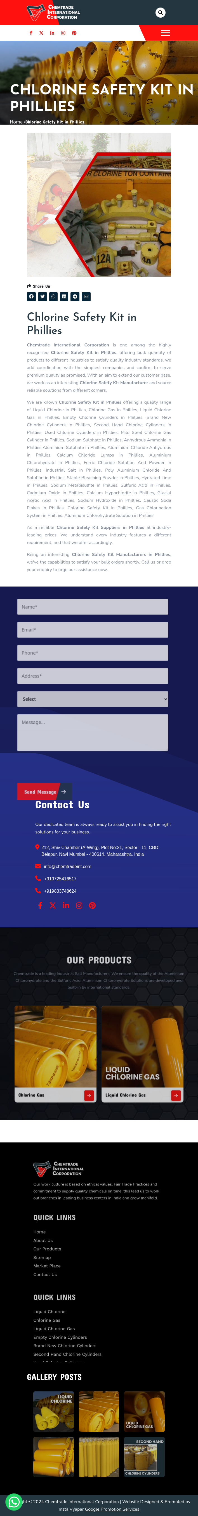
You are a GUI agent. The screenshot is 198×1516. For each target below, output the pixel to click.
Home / (17, 122)
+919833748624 (56, 891)
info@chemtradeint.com (63, 866)
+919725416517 (56, 878)
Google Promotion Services (112, 1509)
